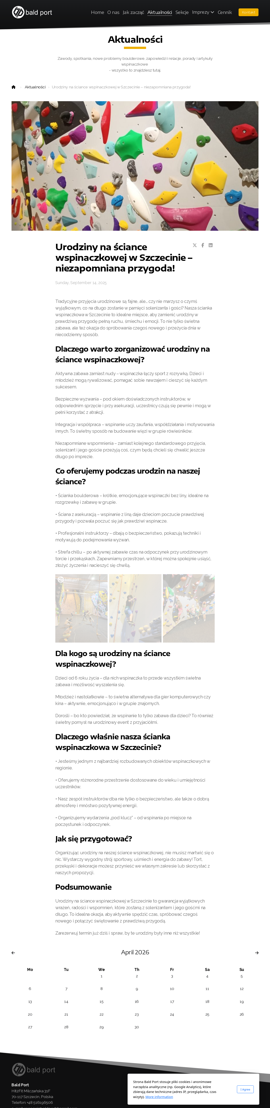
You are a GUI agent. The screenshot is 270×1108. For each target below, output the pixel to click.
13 (30, 1001)
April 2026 (135, 952)
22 (101, 1014)
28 (66, 1027)
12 (241, 988)
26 (242, 1014)
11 (207, 988)
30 (137, 1027)
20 (30, 1014)
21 (66, 1014)
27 (30, 1027)
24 (172, 1014)
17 (172, 1001)
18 (207, 1001)
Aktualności (35, 87)
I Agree (187, 1089)
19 (242, 1001)
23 (137, 1014)
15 (101, 1001)
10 (172, 988)
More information (101, 1096)
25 (207, 1014)
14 (66, 1001)
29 (101, 1027)
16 (137, 1001)
